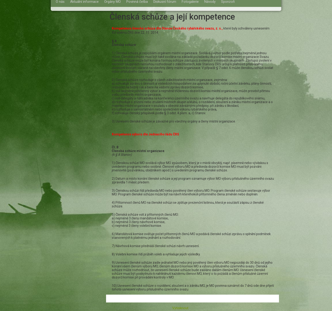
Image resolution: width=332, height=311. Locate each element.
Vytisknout (178, 308)
